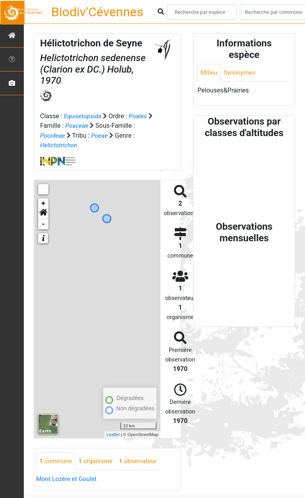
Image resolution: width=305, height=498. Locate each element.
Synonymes (240, 73)
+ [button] (43, 203)
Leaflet (113, 434)
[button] (43, 213)
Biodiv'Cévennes (97, 11)
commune (56, 460)
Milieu (209, 73)
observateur (140, 460)
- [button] (43, 223)
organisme (97, 460)
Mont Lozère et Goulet (67, 478)
